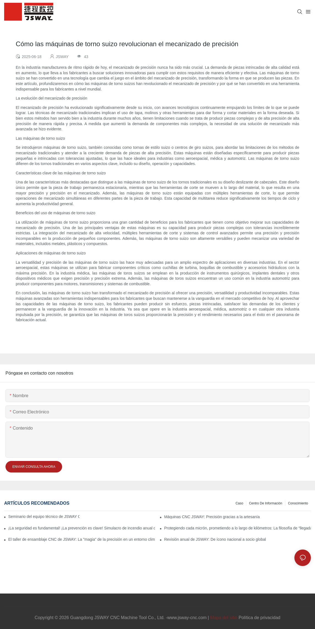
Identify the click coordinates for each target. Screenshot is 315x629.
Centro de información (265, 503)
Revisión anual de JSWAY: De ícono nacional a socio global (215, 539)
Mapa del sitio (223, 617)
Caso (239, 503)
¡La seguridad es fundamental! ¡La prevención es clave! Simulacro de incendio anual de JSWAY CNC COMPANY (81, 528)
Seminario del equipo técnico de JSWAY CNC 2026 (43, 516)
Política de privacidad (259, 617)
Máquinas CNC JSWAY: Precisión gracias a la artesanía (212, 517)
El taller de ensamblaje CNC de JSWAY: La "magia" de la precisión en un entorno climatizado (81, 539)
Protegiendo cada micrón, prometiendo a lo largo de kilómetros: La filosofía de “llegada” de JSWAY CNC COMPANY (237, 528)
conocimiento (298, 503)
